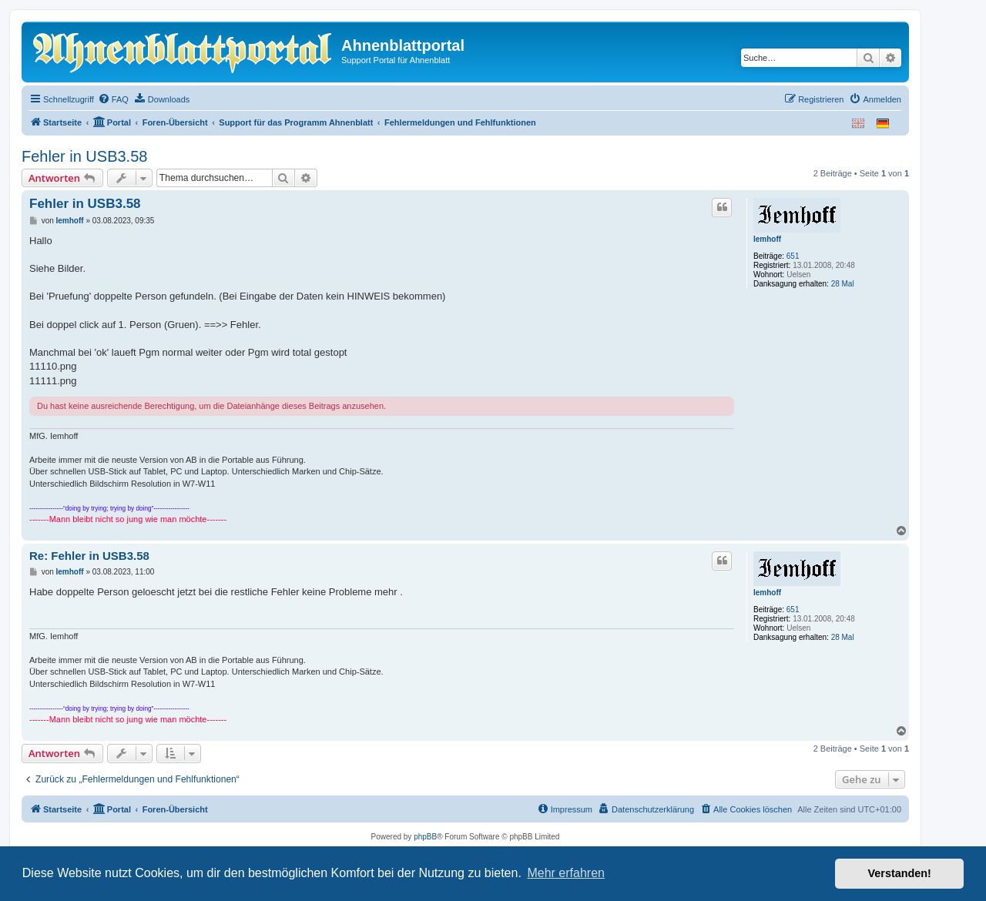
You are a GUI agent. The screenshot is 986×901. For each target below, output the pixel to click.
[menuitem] (113, 99)
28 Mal (842, 284)
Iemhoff (767, 239)
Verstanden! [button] (899, 873)
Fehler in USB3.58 (84, 156)
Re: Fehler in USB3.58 (89, 555)
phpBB (425, 836)
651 (793, 256)
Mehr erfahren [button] (566, 872)
